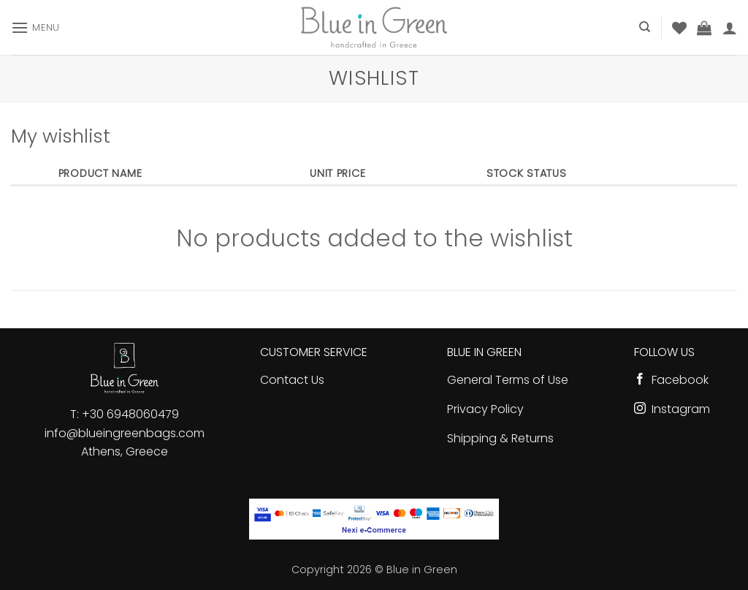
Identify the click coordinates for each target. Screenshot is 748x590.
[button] (35, 27)
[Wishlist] (679, 28)
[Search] (644, 27)
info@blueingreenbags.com (125, 433)
